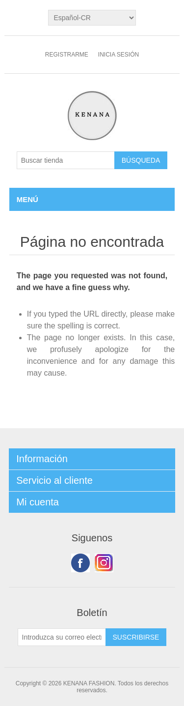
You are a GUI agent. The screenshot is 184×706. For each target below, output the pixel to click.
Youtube (104, 563)
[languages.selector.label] (91, 18)
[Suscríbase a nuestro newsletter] (62, 637)
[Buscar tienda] (66, 160)
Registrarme (66, 54)
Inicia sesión (118, 54)
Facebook (80, 563)
